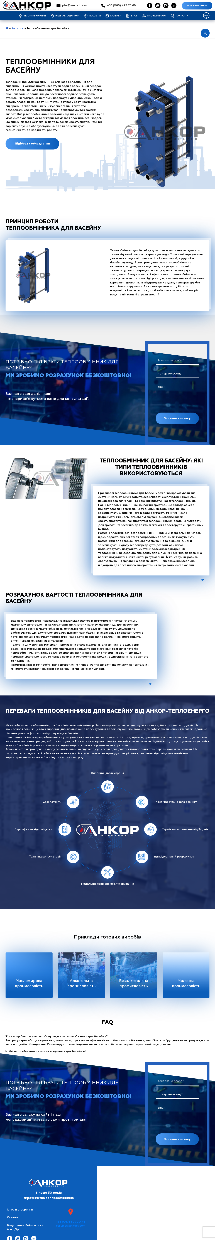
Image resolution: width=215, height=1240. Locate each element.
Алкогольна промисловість (81, 983)
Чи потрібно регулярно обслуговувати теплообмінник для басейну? (58, 1036)
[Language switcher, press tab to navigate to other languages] (206, 15)
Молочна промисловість (186, 983)
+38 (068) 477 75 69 (121, 5)
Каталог (17, 28)
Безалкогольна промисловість (133, 983)
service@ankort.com (70, 1225)
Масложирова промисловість (29, 983)
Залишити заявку (197, 5)
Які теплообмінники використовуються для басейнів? (47, 1051)
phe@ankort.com (74, 5)
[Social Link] (149, 5)
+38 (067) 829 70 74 (70, 1222)
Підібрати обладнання (32, 143)
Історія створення (20, 1209)
